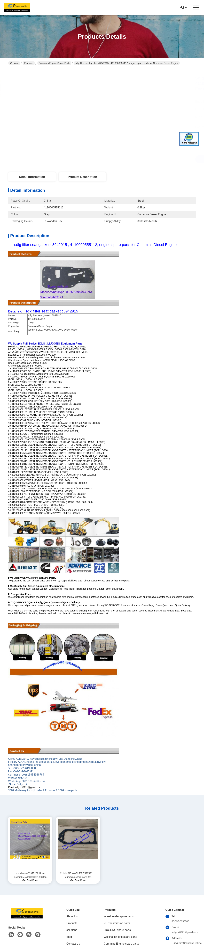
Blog (69, 936)
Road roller (14, 363)
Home (14, 63)
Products (28, 63)
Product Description (82, 177)
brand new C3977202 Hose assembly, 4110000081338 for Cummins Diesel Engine (30, 875)
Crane (11, 365)
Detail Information (32, 177)
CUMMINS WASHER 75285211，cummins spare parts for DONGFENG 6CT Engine (78, 875)
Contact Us (73, 943)
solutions (71, 930)
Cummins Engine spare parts (54, 63)
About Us (72, 916)
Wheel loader (15, 360)
